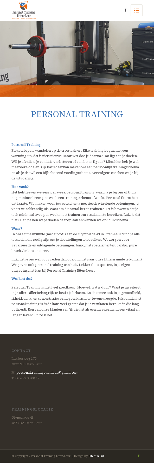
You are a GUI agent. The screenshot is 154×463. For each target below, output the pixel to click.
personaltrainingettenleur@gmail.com (47, 372)
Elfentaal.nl (96, 456)
